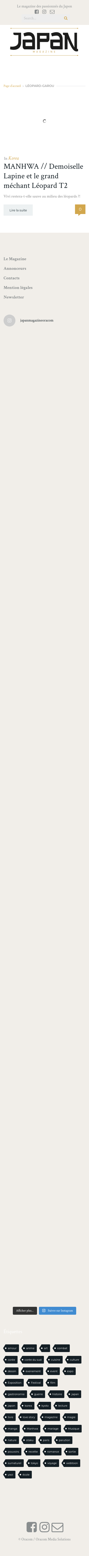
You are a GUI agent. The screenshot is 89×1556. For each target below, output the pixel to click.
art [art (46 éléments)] (46, 1348)
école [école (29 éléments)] (26, 1474)
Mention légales (18, 287)
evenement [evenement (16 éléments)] (33, 1371)
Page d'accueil (12, 86)
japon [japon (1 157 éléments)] (11, 1405)
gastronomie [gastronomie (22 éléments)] (16, 1394)
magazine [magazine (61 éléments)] (51, 1417)
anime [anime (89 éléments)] (30, 1348)
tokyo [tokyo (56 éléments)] (34, 1463)
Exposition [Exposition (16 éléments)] (14, 1382)
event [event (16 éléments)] (54, 1371)
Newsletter (14, 297)
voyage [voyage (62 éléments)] (52, 1463)
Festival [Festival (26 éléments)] (36, 1382)
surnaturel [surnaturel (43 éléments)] (14, 1463)
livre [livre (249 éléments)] (10, 1417)
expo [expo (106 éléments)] (70, 1371)
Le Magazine (15, 259)
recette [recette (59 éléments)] (33, 1451)
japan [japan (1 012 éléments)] (75, 1394)
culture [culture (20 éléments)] (74, 1359)
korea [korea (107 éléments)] (28, 1405)
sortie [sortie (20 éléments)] (72, 1451)
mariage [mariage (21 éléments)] (52, 1428)
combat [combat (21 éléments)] (62, 1348)
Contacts (11, 278)
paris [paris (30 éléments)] (46, 1440)
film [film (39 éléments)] (52, 1382)
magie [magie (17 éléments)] (71, 1417)
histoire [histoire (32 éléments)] (57, 1394)
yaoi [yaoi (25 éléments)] (10, 1474)
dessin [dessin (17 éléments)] (12, 1371)
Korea (13, 158)
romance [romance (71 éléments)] (53, 1451)
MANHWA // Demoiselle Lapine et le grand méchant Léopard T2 (43, 176)
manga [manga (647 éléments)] (12, 1428)
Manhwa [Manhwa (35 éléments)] (32, 1428)
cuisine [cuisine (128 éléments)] (55, 1359)
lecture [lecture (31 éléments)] (62, 1405)
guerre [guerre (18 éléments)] (38, 1394)
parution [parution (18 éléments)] (64, 1440)
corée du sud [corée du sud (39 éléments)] (33, 1359)
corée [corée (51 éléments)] (11, 1359)
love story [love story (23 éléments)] (29, 1417)
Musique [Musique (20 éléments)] (74, 1428)
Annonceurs (15, 268)
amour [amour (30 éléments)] (12, 1348)
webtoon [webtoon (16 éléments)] (72, 1463)
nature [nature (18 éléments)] (12, 1440)
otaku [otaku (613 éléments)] (30, 1440)
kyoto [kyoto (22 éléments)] (45, 1405)
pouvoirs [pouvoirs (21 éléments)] (13, 1451)
